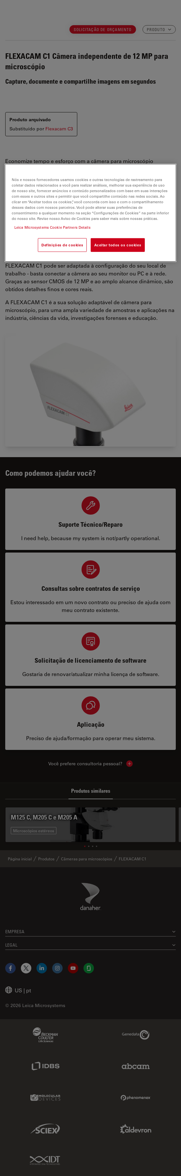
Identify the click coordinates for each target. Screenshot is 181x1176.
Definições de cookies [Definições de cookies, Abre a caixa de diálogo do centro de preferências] (62, 244)
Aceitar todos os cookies (118, 244)
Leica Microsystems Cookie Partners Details (52, 227)
